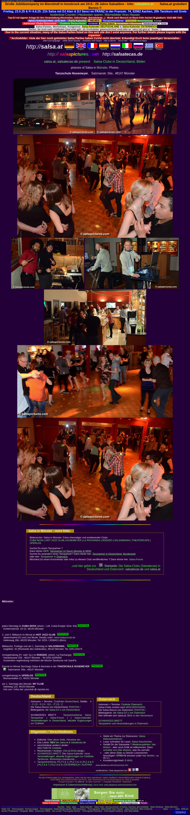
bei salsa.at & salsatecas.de (68, 742)
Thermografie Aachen (71, 811)
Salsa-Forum (136, 559)
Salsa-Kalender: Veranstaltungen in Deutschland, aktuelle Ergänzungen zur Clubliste (61, 720)
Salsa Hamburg (156, 807)
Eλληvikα (149, 48)
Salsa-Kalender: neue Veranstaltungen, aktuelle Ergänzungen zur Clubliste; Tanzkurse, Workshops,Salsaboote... (65, 756)
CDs (65, 750)
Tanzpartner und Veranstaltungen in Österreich (123, 723)
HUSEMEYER (73, 540)
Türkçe (159, 48)
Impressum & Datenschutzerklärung (72, 784)
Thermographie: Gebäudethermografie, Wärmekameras (63, 809)
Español (104, 48)
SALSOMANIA (122, 540)
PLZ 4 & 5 (88, 761)
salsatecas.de (67, 61)
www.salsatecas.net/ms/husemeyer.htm (17, 1)
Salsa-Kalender (86, 807)
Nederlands (115, 48)
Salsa (68, 807)
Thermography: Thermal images (25, 809)
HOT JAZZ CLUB (55, 540)
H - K (46, 704)
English (81, 48)
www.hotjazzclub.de (64, 637)
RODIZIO (107, 540)
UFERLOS (35, 543)
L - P (52, 704)
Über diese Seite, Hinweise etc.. (64, 739)
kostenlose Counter (63, 14)
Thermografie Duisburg (113, 811)
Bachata (61, 807)
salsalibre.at (144, 4)
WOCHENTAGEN (135, 707)
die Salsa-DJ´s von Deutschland (62, 709)
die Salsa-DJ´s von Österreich (129, 712)
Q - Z (60, 704)
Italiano (127, 48)
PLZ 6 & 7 (44, 764)
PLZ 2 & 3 (75, 761)
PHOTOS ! (75, 707)
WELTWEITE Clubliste (49, 748)
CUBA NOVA (37, 540)
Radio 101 (5, 809)
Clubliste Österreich (131, 704)
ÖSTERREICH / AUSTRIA (78, 764)
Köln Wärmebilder (131, 811)
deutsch (69, 48)
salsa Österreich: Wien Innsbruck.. (139, 809)
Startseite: (108, 565)
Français (92, 48)
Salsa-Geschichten (142, 741)
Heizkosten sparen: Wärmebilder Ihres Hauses (109, 14)
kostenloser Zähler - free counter (49, 811)
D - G (39, 704)
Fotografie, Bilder (27, 811)
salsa (74, 807)
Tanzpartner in (54, 556)
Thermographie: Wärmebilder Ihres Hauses (105, 809)
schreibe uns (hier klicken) (117, 750)
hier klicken (148, 755)
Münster (102, 67)
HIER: (67, 551)
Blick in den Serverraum (140, 715)
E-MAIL (129, 760)
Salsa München (171, 807)
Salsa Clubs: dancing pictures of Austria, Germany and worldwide (121, 807)
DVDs (74, 750)
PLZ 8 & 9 (56, 764)
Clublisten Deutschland (66, 701)
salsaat (155, 569)
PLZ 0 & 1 (62, 761)
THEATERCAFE (140, 540)
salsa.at (49, 61)
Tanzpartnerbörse (46, 761)
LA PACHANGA (91, 540)
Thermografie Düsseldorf (92, 811)
